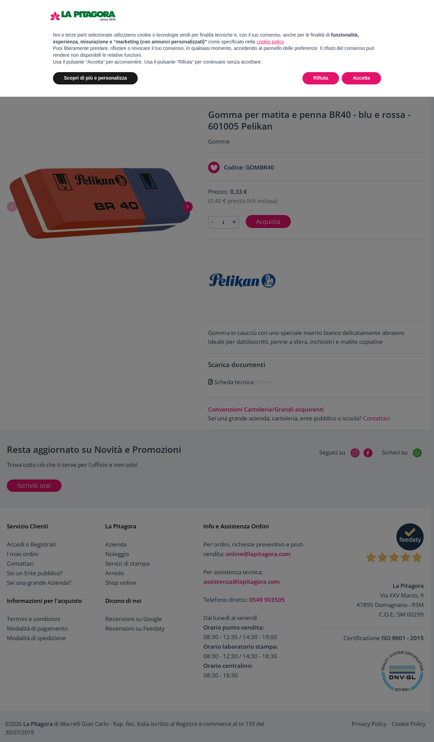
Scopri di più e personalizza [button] (95, 78)
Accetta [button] (361, 78)
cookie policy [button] (270, 41)
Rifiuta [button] (320, 78)
